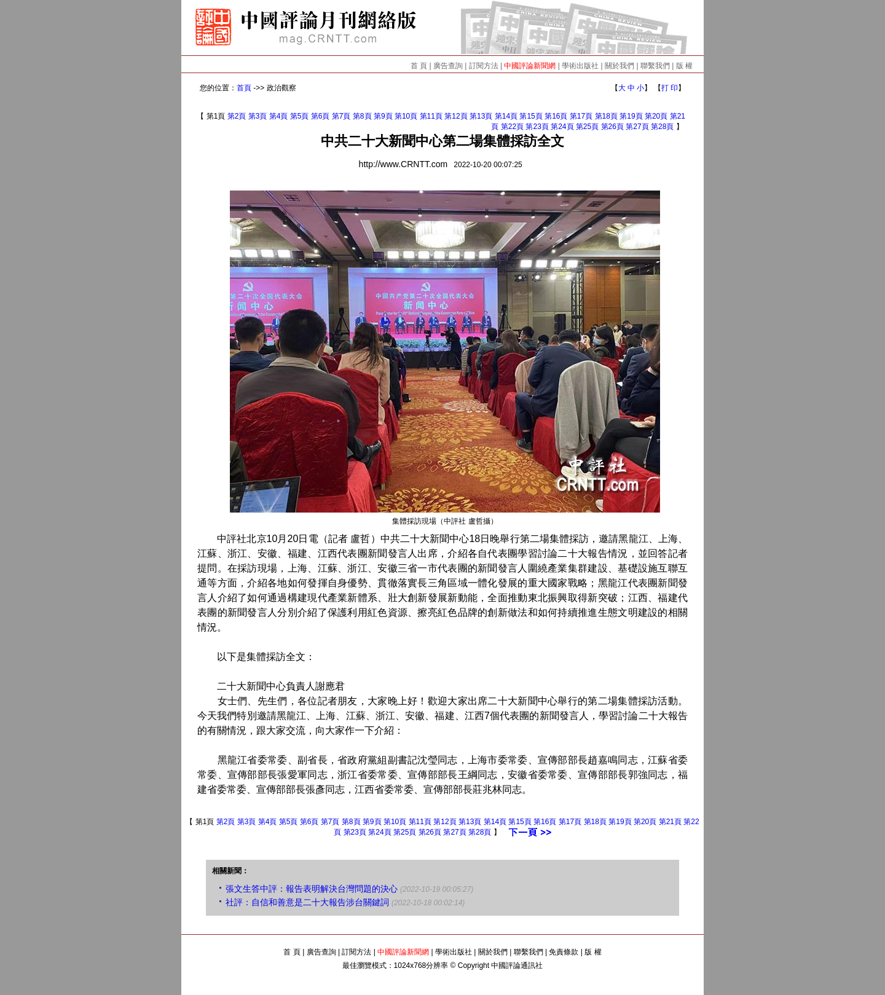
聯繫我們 (655, 65)
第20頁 (656, 116)
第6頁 (320, 116)
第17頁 (581, 116)
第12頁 (455, 116)
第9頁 (383, 116)
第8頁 (362, 116)
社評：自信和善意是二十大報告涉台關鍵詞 (307, 902)
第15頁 (530, 116)
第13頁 (481, 116)
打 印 (669, 88)
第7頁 (341, 116)
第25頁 (587, 126)
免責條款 (563, 952)
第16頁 (556, 116)
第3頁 (257, 116)
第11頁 (431, 116)
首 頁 (419, 65)
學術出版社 (580, 65)
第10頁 (406, 116)
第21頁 (670, 821)
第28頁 (662, 126)
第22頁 (512, 126)
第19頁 (631, 116)
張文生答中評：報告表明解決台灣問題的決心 (312, 889)
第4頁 (278, 116)
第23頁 (536, 126)
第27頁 (637, 126)
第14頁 (506, 116)
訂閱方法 (483, 65)
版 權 (684, 65)
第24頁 (562, 126)
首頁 (244, 88)
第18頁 (606, 116)
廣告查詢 (448, 65)
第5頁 (299, 116)
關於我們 (619, 65)
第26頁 (612, 126)
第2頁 (236, 116)
